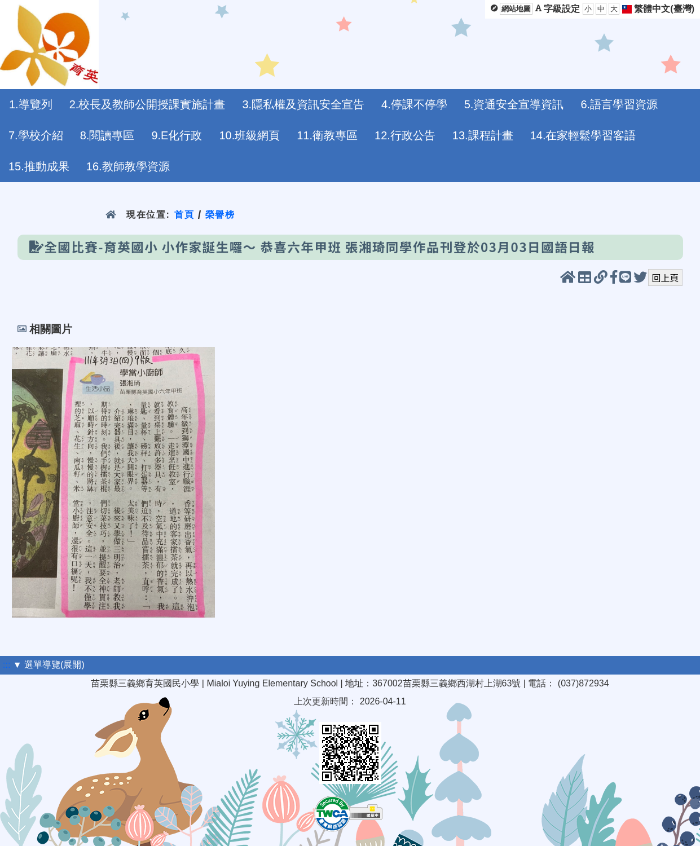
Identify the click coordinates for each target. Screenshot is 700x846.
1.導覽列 (30, 104)
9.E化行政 (176, 135)
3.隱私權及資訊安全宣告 (303, 104)
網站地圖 (516, 9)
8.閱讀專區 (107, 135)
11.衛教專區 (327, 135)
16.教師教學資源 (128, 166)
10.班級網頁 (249, 135)
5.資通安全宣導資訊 (514, 104)
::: (6, 664)
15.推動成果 (38, 166)
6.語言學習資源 (619, 104)
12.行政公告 (405, 135)
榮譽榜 (220, 214)
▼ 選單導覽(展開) (49, 664)
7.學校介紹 (35, 135)
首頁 (184, 214)
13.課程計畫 (482, 135)
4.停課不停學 (414, 104)
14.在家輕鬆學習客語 (583, 135)
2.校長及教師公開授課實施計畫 (147, 104)
